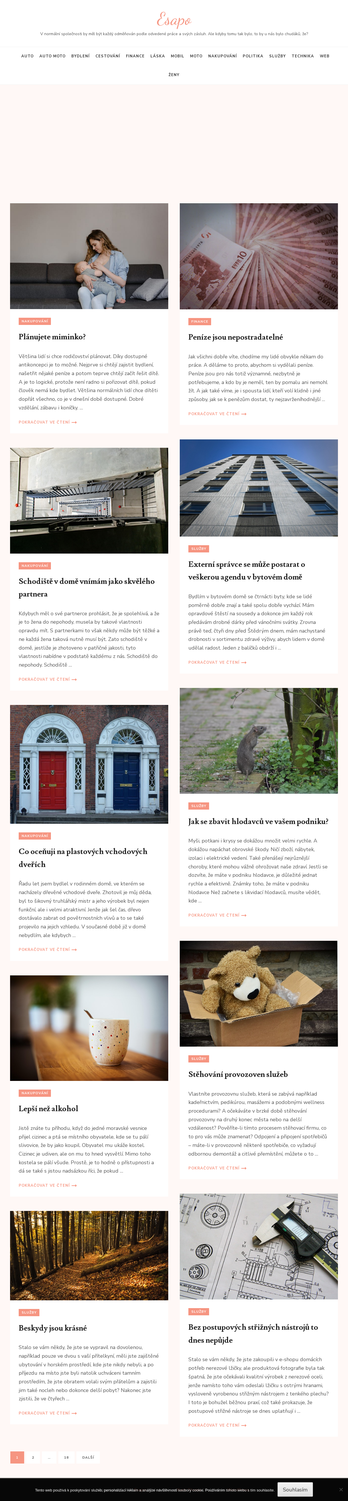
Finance (135, 56)
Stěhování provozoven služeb (238, 1074)
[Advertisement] (174, 150)
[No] (341, 1489)
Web (325, 56)
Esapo (174, 19)
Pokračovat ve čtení (44, 422)
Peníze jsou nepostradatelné (235, 337)
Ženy (174, 75)
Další (88, 1457)
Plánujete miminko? (52, 337)
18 (69, 1457)
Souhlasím (295, 1489)
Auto (27, 56)
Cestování (107, 56)
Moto (196, 56)
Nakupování (222, 56)
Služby (277, 56)
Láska (157, 56)
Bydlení (80, 56)
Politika (253, 56)
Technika (303, 56)
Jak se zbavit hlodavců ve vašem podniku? (258, 822)
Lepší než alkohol (49, 1109)
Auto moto (52, 56)
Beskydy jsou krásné (53, 1328)
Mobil (177, 56)
